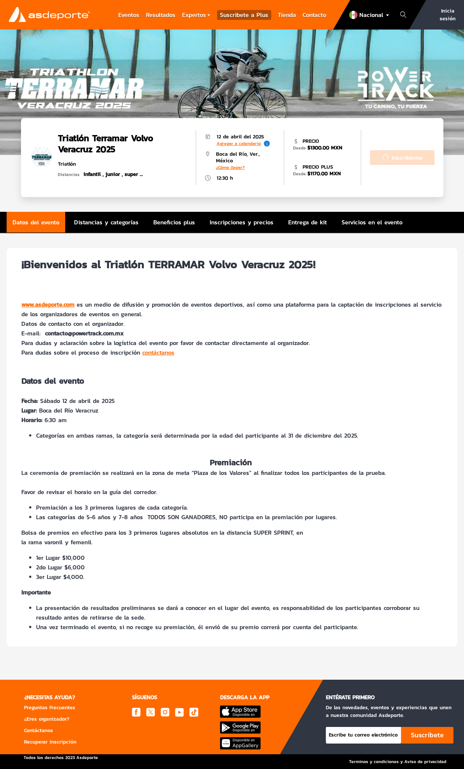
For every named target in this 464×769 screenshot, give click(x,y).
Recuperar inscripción (50, 742)
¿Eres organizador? (46, 719)
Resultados (160, 14)
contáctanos (158, 352)
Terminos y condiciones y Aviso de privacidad (397, 761)
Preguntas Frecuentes (49, 707)
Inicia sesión (448, 15)
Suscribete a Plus (244, 15)
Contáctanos (38, 730)
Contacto (314, 14)
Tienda (287, 14)
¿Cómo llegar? (230, 167)
